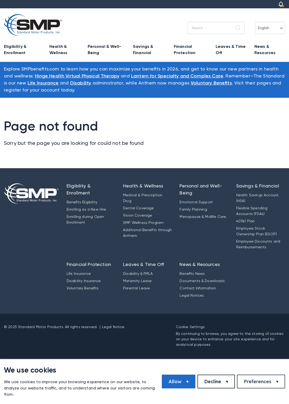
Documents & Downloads (201, 281)
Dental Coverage (138, 208)
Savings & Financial (143, 49)
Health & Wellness (58, 49)
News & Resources (264, 49)
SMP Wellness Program (143, 222)
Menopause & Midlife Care (202, 216)
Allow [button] (175, 382)
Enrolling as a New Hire (86, 209)
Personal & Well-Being (104, 49)
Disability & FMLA (138, 273)
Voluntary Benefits (211, 83)
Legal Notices (191, 295)
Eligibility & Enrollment (15, 49)
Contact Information (197, 288)
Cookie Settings (190, 327)
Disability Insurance (84, 281)
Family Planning (193, 209)
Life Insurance (43, 83)
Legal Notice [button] (113, 327)
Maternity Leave (137, 281)
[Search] (216, 28)
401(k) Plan (245, 221)
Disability (80, 83)
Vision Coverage (137, 215)
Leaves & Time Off (231, 49)
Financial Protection (185, 49)
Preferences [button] (257, 382)
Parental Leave (136, 288)
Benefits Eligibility (82, 202)
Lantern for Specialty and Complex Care (177, 76)
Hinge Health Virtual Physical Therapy (77, 76)
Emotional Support (196, 202)
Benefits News (192, 273)
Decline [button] (212, 382)
